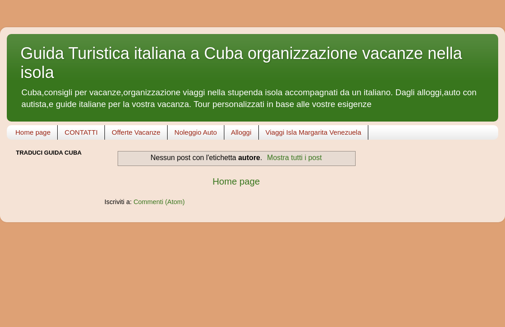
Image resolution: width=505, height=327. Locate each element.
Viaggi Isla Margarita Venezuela (313, 132)
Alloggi (241, 132)
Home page (33, 132)
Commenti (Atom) (159, 201)
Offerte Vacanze (136, 132)
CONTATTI (81, 132)
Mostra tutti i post (294, 157)
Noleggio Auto (195, 132)
